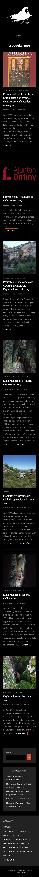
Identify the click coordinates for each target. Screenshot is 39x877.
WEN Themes (22, 873)
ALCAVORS (7, 827)
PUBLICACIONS (9, 860)
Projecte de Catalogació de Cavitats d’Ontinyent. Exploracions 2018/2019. (18, 285)
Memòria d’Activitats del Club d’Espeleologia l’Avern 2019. (18, 499)
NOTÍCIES (29, 90)
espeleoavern (21, 110)
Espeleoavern (22, 870)
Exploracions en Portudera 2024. (19, 799)
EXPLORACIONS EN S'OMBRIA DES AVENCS (15, 377)
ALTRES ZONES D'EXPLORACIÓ (14, 831)
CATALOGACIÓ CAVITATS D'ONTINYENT (14, 90)
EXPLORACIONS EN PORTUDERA (12, 692)
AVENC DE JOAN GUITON (12, 835)
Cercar (8, 753)
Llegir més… (10, 145)
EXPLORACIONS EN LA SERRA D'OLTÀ (14, 591)
